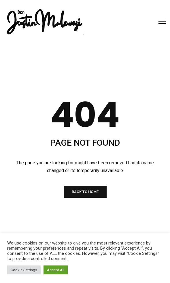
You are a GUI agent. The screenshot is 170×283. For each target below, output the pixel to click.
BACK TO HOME (85, 192)
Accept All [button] (55, 270)
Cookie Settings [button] (24, 270)
